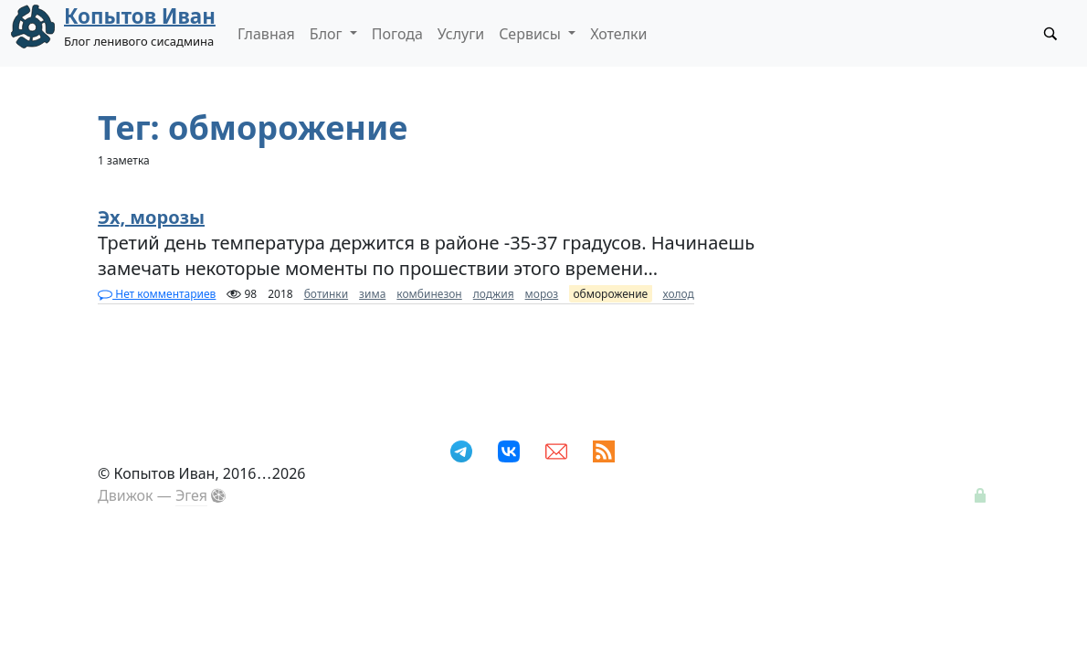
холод (678, 294)
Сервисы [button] (532, 34)
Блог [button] (328, 34)
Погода (397, 34)
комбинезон (428, 294)
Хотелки (618, 34)
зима (372, 294)
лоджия (493, 294)
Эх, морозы (151, 217)
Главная (266, 34)
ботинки (326, 294)
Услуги (461, 34)
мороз (542, 294)
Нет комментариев (157, 294)
